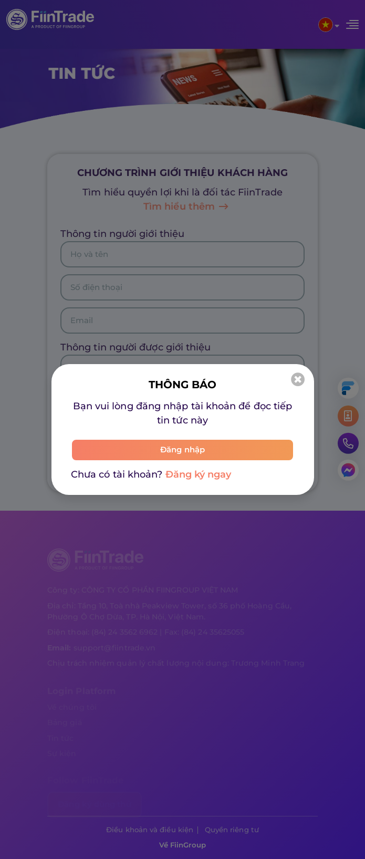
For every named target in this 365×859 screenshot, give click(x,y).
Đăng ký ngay (198, 474)
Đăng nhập (182, 449)
